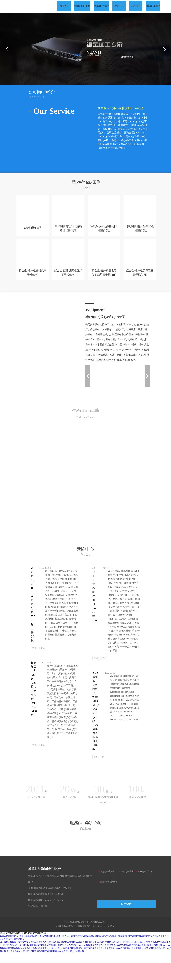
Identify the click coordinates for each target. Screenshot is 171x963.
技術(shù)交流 (38, 652)
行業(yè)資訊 (99, 663)
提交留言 (126, 914)
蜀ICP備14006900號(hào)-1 (103, 936)
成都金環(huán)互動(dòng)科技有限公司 (73, 936)
